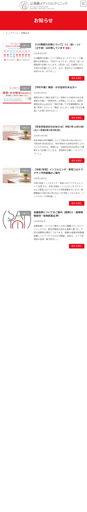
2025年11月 (10, 428)
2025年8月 (10, 440)
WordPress (27, 483)
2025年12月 (10, 422)
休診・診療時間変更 (16, 398)
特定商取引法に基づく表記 (15, 470)
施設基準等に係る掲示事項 (15, 451)
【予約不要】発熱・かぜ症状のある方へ (55, 87)
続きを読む (77, 78)
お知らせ (9, 392)
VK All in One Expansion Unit (63, 483)
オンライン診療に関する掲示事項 (18, 458)
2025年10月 (10, 434)
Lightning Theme (43, 483)
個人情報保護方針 (11, 464)
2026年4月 (10, 416)
